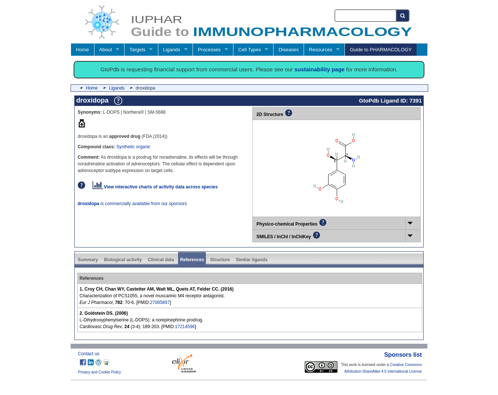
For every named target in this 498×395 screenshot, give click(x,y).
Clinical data (161, 259)
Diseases (289, 49)
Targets (137, 49)
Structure (220, 259)
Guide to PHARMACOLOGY (380, 49)
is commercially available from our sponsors (132, 203)
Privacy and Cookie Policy (99, 372)
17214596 (185, 326)
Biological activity (123, 259)
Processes (209, 49)
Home (82, 49)
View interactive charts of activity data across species (155, 187)
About (105, 49)
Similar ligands (251, 259)
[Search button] (403, 15)
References (192, 259)
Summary (88, 259)
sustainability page (319, 69)
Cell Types (249, 49)
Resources (320, 49)
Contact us (88, 353)
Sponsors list (403, 355)
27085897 (159, 302)
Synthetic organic (133, 146)
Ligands (171, 49)
